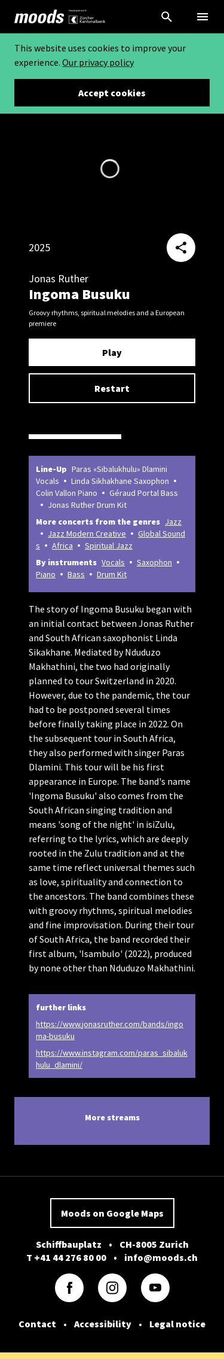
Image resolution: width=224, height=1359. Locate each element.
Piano (46, 574)
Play (112, 352)
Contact (37, 1324)
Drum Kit (112, 574)
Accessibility (102, 1324)
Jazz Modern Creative (87, 533)
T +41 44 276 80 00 (66, 1257)
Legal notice (177, 1324)
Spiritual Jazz (109, 545)
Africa (62, 545)
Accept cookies (112, 93)
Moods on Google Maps (112, 1213)
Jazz (173, 521)
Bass (76, 574)
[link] (39, 17)
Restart (112, 388)
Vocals (113, 562)
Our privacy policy (98, 62)
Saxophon (154, 562)
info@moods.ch (161, 1257)
